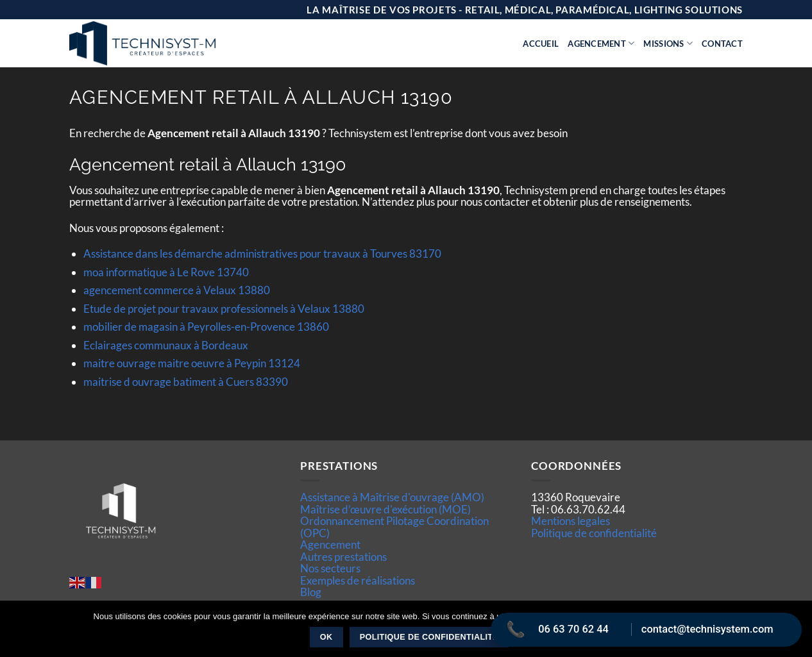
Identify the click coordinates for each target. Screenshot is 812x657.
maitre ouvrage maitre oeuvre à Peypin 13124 (191, 363)
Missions (668, 43)
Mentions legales (570, 521)
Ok (326, 637)
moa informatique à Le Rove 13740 (166, 272)
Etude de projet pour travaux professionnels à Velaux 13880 (223, 308)
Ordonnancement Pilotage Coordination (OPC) (394, 526)
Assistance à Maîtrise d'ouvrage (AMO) (392, 497)
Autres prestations (343, 556)
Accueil (541, 43)
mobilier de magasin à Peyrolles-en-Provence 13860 (206, 326)
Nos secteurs (330, 568)
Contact (722, 43)
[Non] (794, 632)
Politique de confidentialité (594, 533)
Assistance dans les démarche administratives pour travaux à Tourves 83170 (262, 253)
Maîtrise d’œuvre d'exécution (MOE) (385, 509)
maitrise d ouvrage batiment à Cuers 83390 (185, 381)
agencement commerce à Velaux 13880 (176, 290)
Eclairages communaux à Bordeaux (165, 345)
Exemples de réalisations (357, 580)
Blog (310, 592)
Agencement (601, 43)
